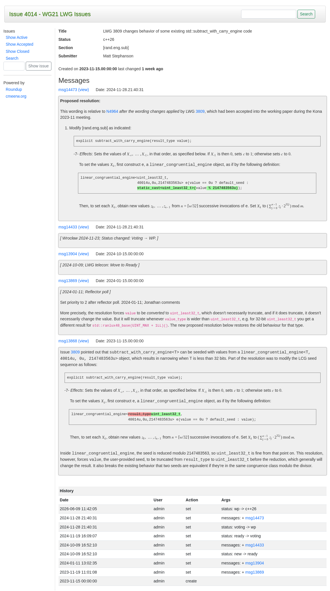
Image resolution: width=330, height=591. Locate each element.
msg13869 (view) (74, 281)
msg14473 (254, 518)
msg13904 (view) (74, 254)
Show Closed (17, 51)
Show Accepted (19, 44)
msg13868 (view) (74, 341)
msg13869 (254, 572)
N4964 (112, 111)
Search (12, 58)
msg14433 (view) (74, 227)
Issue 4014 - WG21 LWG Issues (50, 14)
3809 (200, 111)
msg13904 (254, 563)
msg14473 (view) (74, 89)
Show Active (16, 37)
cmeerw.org (16, 96)
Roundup (14, 89)
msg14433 (254, 545)
